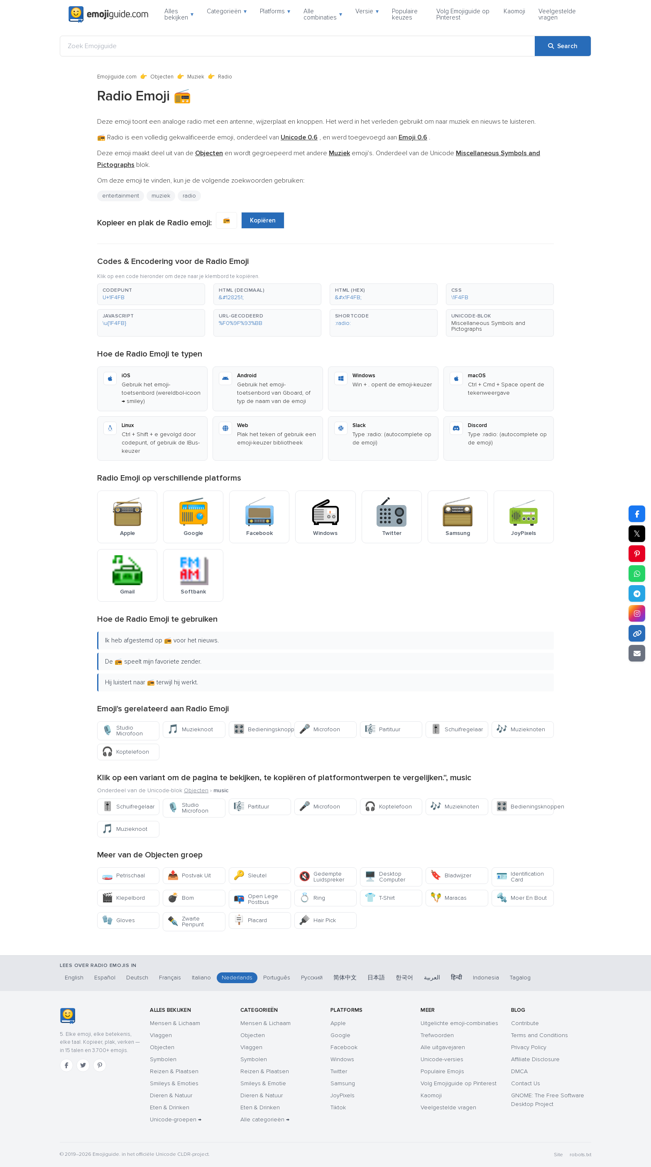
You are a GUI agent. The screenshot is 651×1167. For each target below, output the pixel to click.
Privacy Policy (528, 1047)
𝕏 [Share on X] (637, 533)
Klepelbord (123, 897)
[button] (151, 294)
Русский (312, 977)
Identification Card (520, 876)
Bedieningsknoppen (262, 729)
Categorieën (227, 11)
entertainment (120, 195)
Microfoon (319, 729)
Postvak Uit (189, 875)
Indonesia (486, 977)
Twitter (338, 1071)
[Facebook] (66, 1065)
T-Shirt (380, 897)
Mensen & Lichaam (175, 1023)
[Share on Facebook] (637, 513)
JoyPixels (342, 1095)
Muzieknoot (190, 729)
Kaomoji (514, 11)
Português (276, 977)
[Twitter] (83, 1065)
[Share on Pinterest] (637, 553)
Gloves (118, 920)
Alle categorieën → (264, 1119)
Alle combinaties (322, 14)
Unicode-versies (442, 1059)
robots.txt (580, 1155)
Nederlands (237, 977)
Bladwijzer (450, 875)
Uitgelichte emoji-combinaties (459, 1023)
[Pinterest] (99, 1065)
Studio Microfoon (122, 730)
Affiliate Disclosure (535, 1059)
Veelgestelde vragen (557, 14)
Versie (367, 11)
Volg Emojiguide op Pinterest (462, 14)
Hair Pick (317, 920)
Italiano (201, 977)
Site (558, 1155)
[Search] (563, 46)
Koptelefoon (125, 751)
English (74, 977)
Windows (342, 1059)
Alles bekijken (178, 14)
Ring (312, 897)
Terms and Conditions (539, 1035)
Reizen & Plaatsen (174, 1071)
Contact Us (525, 1083)
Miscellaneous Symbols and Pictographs (488, 326)
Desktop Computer (385, 876)
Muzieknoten (520, 729)
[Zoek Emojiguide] (297, 46)
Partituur (382, 729)
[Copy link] (637, 633)
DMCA (519, 1071)
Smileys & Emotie (263, 1083)
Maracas (448, 897)
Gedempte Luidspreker (321, 876)
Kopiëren (263, 220)
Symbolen (163, 1059)
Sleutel (250, 875)
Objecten (162, 76)
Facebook (343, 1047)
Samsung (342, 1083)
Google (340, 1035)
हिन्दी (456, 977)
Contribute (525, 1023)
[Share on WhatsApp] (637, 573)
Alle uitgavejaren (443, 1047)
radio (189, 195)
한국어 (404, 977)
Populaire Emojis (442, 1071)
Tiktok (338, 1107)
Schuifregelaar (456, 729)
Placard (250, 920)
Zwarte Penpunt (185, 921)
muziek (161, 195)
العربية (432, 977)
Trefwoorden (437, 1035)
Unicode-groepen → (175, 1119)
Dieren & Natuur (171, 1095)
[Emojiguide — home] (108, 14)
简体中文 (345, 977)
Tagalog (520, 977)
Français (170, 977)
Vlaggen (161, 1035)
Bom (180, 897)
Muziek (195, 76)
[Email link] (637, 653)
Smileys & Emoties (174, 1083)
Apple (338, 1023)
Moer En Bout (521, 897)
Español (104, 977)
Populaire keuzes (405, 14)
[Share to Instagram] (637, 613)
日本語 (376, 977)
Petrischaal (123, 875)
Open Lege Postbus (255, 899)
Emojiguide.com (117, 76)
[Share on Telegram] (637, 593)
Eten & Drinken (169, 1107)
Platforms (275, 11)
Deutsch (137, 977)
